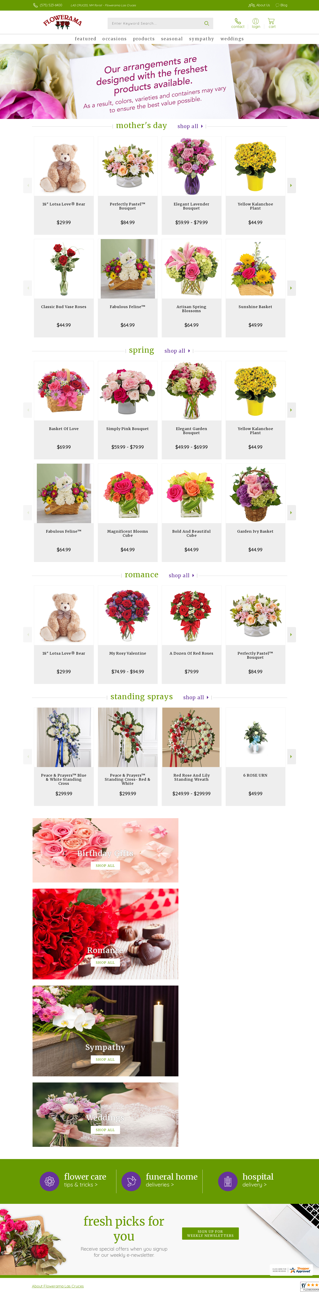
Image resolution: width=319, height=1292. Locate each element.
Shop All (188, 126)
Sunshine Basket (255, 306)
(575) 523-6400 (51, 5)
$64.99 (128, 325)
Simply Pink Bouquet (127, 428)
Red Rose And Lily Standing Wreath (192, 777)
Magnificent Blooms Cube (127, 533)
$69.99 (64, 447)
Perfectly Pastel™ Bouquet (127, 206)
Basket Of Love (64, 428)
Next (291, 185)
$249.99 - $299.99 (192, 793)
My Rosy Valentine (127, 653)
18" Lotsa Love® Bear (63, 204)
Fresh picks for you (124, 1069)
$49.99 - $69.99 (191, 447)
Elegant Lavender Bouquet (191, 206)
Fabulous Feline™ (127, 306)
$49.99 (255, 325)
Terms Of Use (198, 1288)
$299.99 (64, 793)
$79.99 (192, 672)
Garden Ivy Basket (255, 531)
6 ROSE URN (255, 775)
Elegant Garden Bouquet (191, 430)
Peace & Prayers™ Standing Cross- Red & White (128, 779)
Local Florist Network (251, 1288)
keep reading (172, 1127)
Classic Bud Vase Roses (63, 306)
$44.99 (255, 222)
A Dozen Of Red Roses (191, 653)
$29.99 (64, 222)
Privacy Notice (222, 1288)
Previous (27, 185)
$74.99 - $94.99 (127, 672)
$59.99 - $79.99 (191, 222)
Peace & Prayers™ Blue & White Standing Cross (63, 779)
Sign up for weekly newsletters (210, 1066)
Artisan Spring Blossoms (191, 308)
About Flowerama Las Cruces (58, 1118)
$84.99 (128, 222)
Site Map (276, 1288)
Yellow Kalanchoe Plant (255, 206)
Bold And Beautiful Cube (191, 533)
